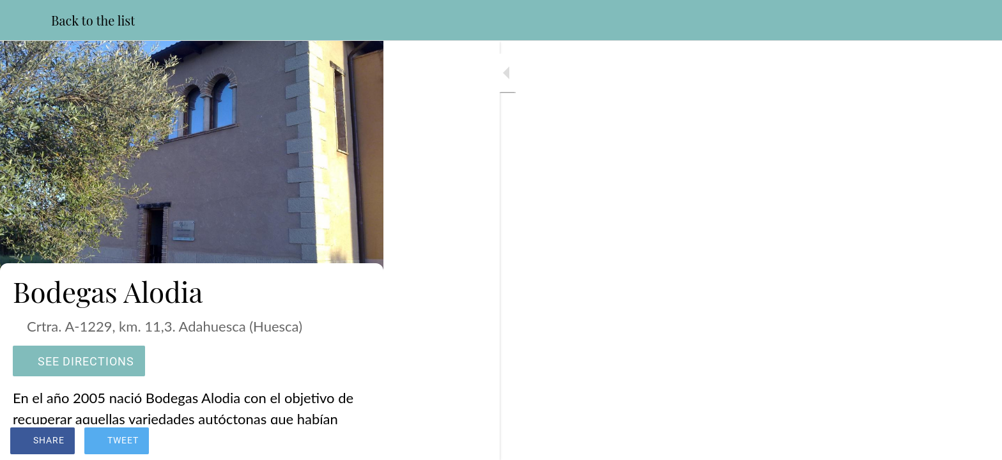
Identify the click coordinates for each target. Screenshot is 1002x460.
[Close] (25, 20)
